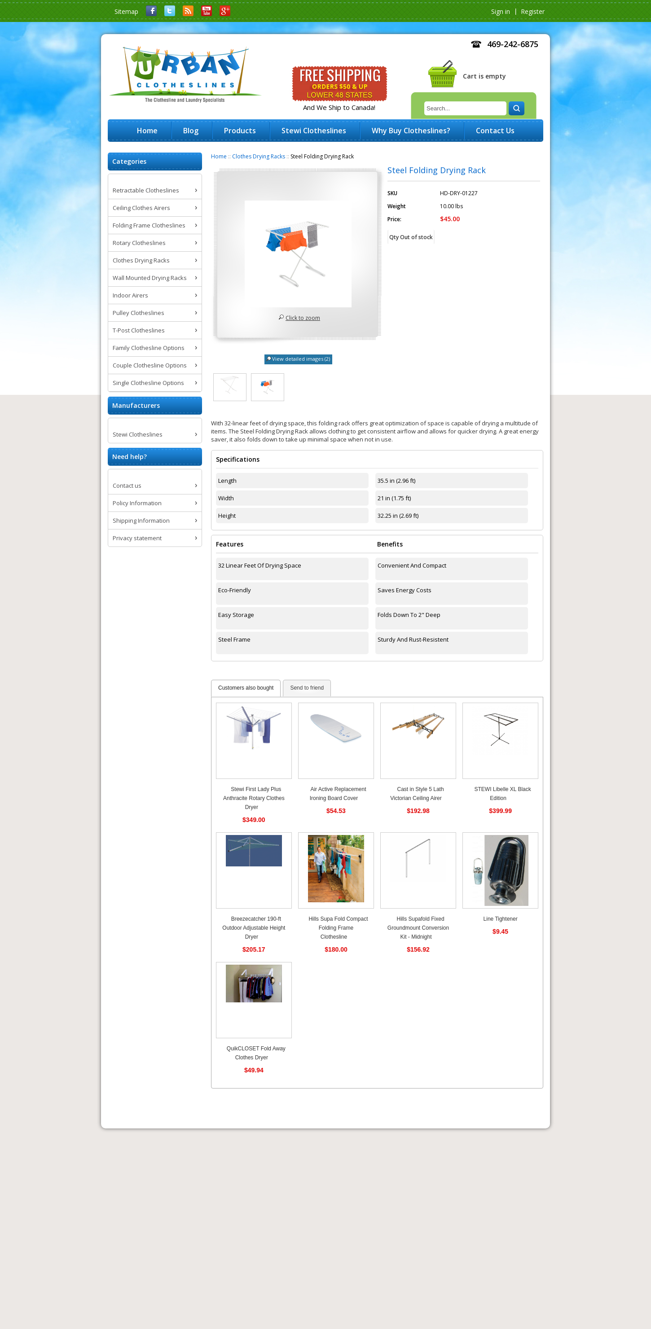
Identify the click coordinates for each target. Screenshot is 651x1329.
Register (533, 11)
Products (240, 131)
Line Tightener (501, 919)
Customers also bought (245, 688)
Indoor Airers (130, 295)
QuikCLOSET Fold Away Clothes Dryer (256, 1053)
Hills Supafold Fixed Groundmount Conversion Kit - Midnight (418, 928)
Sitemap (126, 11)
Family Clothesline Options (149, 348)
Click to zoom (303, 318)
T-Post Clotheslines (139, 330)
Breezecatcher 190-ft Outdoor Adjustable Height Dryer (253, 928)
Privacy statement (137, 538)
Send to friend (307, 688)
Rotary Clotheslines (139, 243)
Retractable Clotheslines (146, 190)
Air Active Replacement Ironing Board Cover (338, 793)
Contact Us (495, 131)
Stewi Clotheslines (138, 434)
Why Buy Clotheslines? (411, 131)
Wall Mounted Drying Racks (150, 278)
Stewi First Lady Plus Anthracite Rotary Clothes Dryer (254, 798)
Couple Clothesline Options (150, 365)
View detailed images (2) (301, 358)
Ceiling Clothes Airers (141, 208)
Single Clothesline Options (148, 383)
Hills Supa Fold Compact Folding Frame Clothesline (338, 928)
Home (219, 156)
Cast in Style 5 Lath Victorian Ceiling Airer (417, 793)
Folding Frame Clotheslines (149, 225)
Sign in (500, 11)
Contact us (127, 485)
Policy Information (137, 503)
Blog (190, 131)
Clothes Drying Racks (258, 156)
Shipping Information (141, 520)
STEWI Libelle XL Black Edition (502, 793)
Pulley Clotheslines (138, 313)
